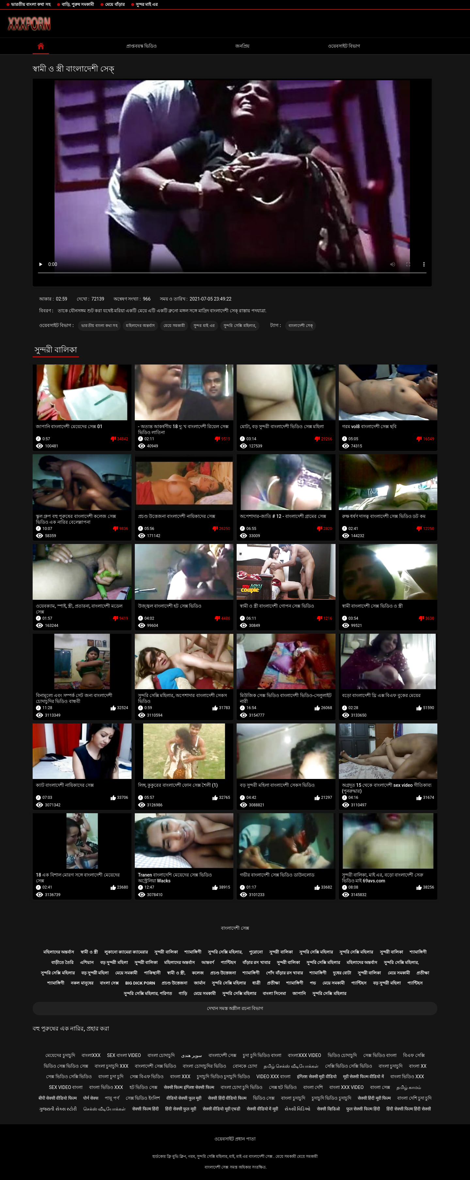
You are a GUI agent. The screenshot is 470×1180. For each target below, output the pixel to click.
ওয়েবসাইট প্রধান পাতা (235, 1138)
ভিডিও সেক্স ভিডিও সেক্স (66, 1066)
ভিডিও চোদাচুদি (342, 1055)
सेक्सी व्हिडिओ (328, 1108)
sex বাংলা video (124, 1055)
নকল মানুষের (82, 983)
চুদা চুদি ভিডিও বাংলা (262, 1055)
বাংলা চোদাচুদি (161, 1055)
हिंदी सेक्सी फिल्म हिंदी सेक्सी (408, 1108)
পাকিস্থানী (152, 972)
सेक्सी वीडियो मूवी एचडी (221, 1108)
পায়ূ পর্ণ (112, 1098)
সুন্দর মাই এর (147, 4)
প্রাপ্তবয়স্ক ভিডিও (141, 46)
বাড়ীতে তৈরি (62, 962)
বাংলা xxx (180, 1076)
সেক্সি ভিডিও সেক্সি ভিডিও (348, 1066)
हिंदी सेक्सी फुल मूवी (180, 1108)
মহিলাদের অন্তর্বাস (140, 325)
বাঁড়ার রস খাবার (256, 962)
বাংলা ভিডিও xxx (407, 1076)
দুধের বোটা (342, 972)
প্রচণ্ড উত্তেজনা (223, 972)
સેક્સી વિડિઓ (297, 1108)
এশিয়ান (87, 962)
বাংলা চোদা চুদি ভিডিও (241, 1087)
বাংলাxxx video (304, 1055)
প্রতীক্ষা (422, 972)
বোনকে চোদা (245, 1066)
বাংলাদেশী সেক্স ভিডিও (155, 1066)
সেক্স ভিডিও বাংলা (380, 1055)
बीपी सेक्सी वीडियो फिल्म (58, 1098)
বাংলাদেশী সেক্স (235, 928)
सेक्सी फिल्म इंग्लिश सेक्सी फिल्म (189, 1087)
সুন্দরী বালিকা (166, 952)
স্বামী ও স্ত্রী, (176, 972)
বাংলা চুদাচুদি (390, 1066)
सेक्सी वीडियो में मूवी (262, 1108)
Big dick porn (140, 983)
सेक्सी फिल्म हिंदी (145, 1108)
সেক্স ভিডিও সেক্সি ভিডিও (69, 1076)
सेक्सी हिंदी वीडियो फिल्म (227, 1098)
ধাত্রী (256, 983)
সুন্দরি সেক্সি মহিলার (316, 952)
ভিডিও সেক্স (263, 1098)
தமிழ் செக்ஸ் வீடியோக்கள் (291, 1066)
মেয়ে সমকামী (174, 325)
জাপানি (299, 993)
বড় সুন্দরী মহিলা (114, 962)
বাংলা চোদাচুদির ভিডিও (204, 1066)
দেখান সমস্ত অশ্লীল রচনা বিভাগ (235, 1008)
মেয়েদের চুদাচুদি (60, 1055)
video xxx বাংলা (274, 1076)
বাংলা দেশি (313, 1087)
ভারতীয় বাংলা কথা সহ (31, 4)
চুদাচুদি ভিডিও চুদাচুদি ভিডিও (223, 1076)
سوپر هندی (191, 1055)
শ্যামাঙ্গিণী (192, 952)
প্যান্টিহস (228, 962)
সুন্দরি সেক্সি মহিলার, (240, 325)
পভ (313, 983)
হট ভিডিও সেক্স (143, 1087)
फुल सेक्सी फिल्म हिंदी (363, 1108)
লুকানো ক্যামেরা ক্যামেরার (126, 952)
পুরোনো (256, 952)
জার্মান (199, 983)
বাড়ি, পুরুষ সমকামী (78, 4)
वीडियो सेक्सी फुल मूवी (183, 1098)
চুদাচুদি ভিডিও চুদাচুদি (331, 1098)
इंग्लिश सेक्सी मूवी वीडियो (316, 1076)
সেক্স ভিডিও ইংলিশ (143, 1098)
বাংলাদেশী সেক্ (301, 325)
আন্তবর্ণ (207, 962)
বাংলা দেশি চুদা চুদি (414, 1098)
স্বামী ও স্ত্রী (89, 952)
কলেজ (198, 972)
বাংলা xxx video (346, 1087)
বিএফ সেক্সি (413, 1055)
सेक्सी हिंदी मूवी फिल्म (374, 1098)
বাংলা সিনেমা (274, 993)
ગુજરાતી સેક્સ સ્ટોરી (58, 1108)
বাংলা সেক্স (109, 983)
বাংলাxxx (91, 1055)
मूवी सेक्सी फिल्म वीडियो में (363, 1076)
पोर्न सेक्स (90, 1098)
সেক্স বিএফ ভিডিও (147, 1076)
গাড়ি (183, 993)
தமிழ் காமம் (409, 1087)
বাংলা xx (417, 1066)
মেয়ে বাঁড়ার (114, 4)
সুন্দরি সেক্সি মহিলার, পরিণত (148, 993)
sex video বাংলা (66, 1087)
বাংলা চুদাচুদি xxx (111, 1066)
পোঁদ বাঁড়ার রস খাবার (284, 972)
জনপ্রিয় (242, 46)
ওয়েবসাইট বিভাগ (344, 46)
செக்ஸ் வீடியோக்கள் (104, 1108)
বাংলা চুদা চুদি (110, 1076)
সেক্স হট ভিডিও (283, 1087)
